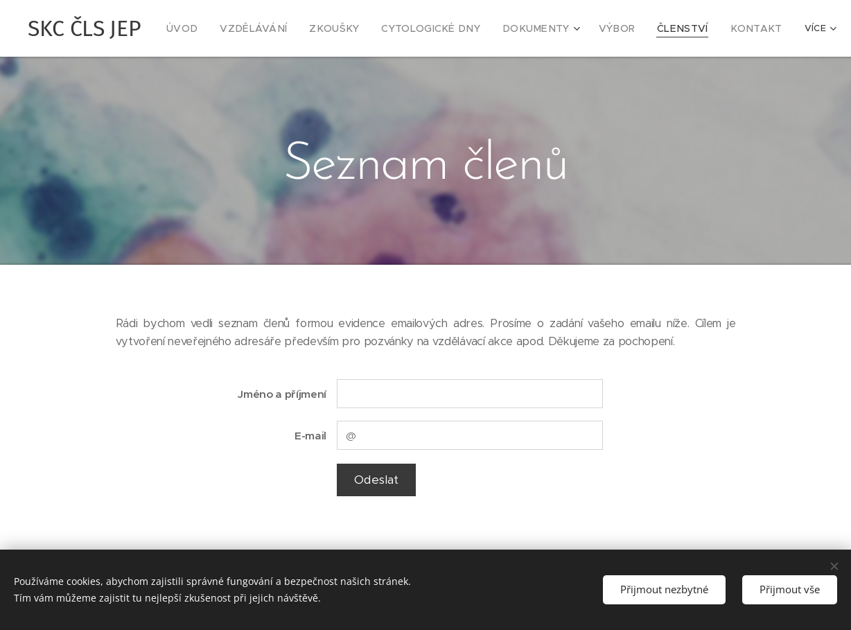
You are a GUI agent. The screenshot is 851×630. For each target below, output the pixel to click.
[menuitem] (210, 28)
